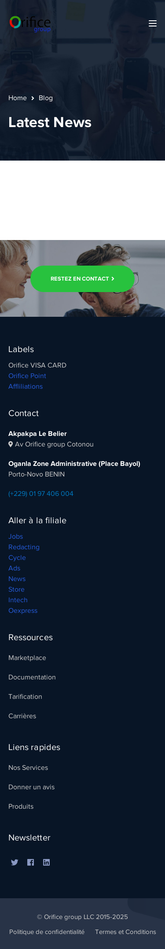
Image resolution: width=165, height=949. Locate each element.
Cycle (17, 558)
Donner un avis (31, 787)
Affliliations (25, 386)
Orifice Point (27, 376)
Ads (14, 568)
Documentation (32, 677)
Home (17, 98)
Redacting (24, 547)
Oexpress (22, 611)
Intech (18, 600)
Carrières (22, 716)
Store (16, 589)
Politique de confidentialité (46, 931)
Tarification (25, 697)
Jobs (15, 536)
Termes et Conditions (125, 931)
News (17, 579)
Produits (20, 806)
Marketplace (27, 658)
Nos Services (28, 768)
